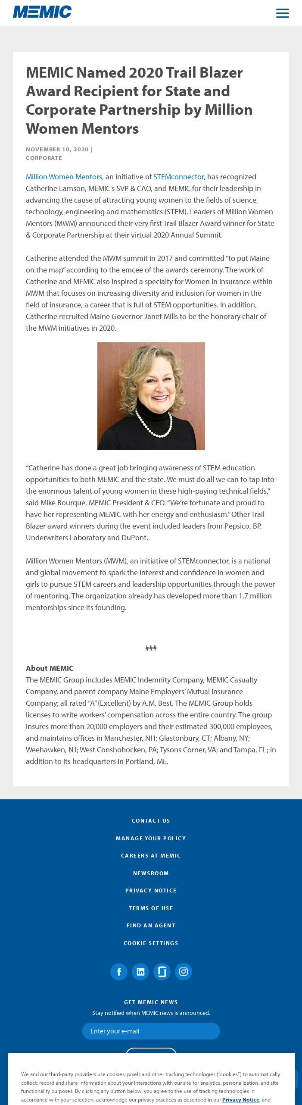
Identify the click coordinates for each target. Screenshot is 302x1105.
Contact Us (151, 820)
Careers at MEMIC (151, 855)
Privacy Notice (151, 890)
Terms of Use (151, 908)
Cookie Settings (151, 942)
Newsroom (151, 873)
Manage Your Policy (151, 838)
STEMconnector (178, 177)
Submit (151, 1056)
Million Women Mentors (64, 177)
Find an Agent (151, 925)
